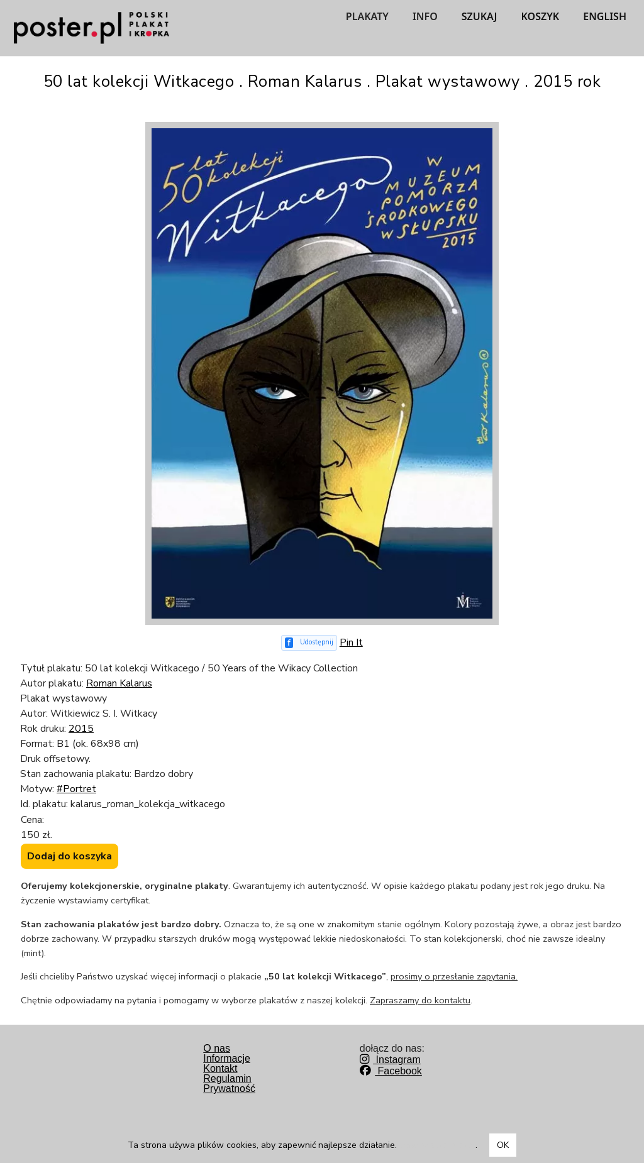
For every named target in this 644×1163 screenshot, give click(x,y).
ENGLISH (604, 16)
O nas (216, 1048)
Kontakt (220, 1068)
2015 (81, 729)
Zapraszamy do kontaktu (420, 1000)
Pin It (351, 642)
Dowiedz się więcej (437, 1145)
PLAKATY (367, 16)
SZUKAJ (479, 16)
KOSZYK (540, 16)
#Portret (76, 789)
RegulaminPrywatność (229, 1083)
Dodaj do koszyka (69, 856)
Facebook (391, 1071)
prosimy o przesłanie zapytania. (454, 976)
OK (503, 1145)
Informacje (226, 1058)
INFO (425, 16)
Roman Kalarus (119, 683)
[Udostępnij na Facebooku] (309, 643)
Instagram (390, 1059)
